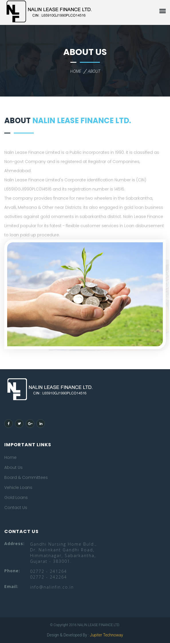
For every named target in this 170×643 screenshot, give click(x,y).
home (75, 71)
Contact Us (15, 507)
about (94, 71)
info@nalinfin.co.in (52, 587)
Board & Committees (26, 477)
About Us (13, 467)
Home (10, 457)
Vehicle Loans (18, 487)
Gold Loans (16, 497)
